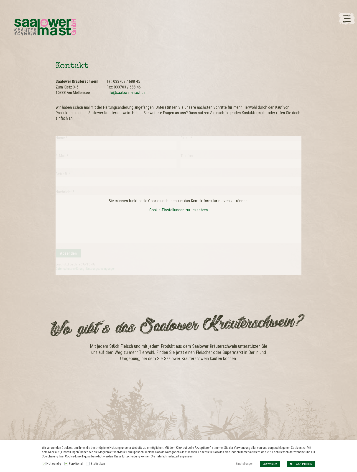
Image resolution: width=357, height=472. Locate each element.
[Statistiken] (88, 463)
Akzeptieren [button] (270, 464)
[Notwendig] (44, 463)
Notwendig (53, 464)
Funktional (76, 464)
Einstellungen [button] (244, 464)
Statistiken (98, 464)
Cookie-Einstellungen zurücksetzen (178, 210)
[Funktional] (66, 463)
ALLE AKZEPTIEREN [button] (301, 464)
